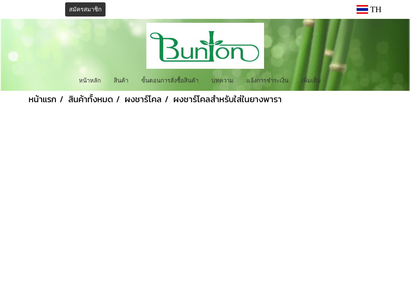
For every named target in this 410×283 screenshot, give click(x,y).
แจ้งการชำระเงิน (267, 80)
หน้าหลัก (90, 80)
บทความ (222, 80)
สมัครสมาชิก (85, 9)
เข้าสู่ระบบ (44, 9)
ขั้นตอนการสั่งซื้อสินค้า (170, 80)
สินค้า (121, 80)
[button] (334, 80)
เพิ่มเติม (311, 80)
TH (369, 9)
